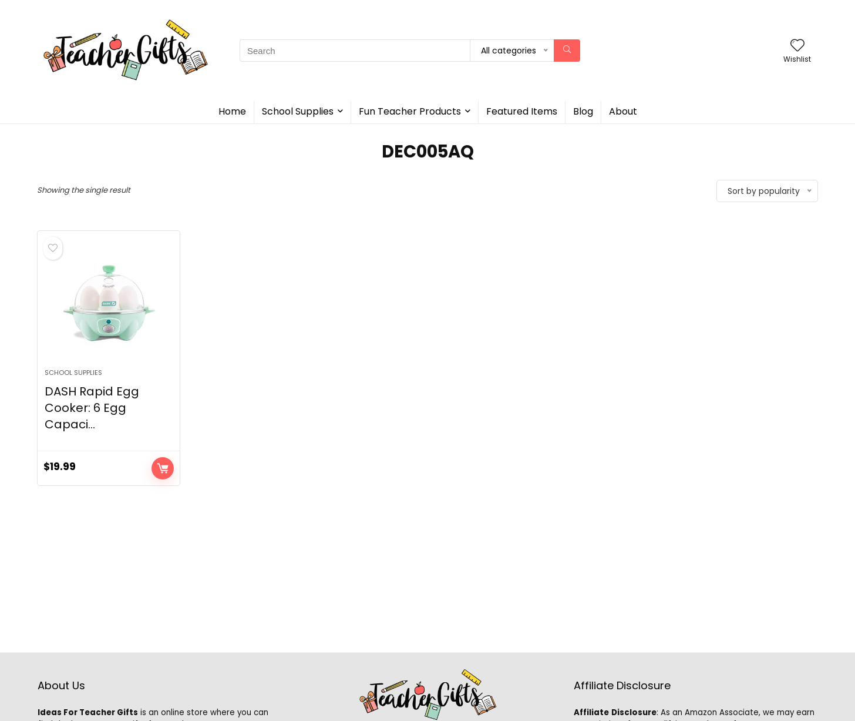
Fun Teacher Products (410, 111)
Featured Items (521, 111)
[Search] (567, 50)
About (623, 111)
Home (232, 111)
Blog (583, 111)
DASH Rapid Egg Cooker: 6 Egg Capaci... (92, 407)
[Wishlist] (797, 46)
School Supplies (298, 111)
